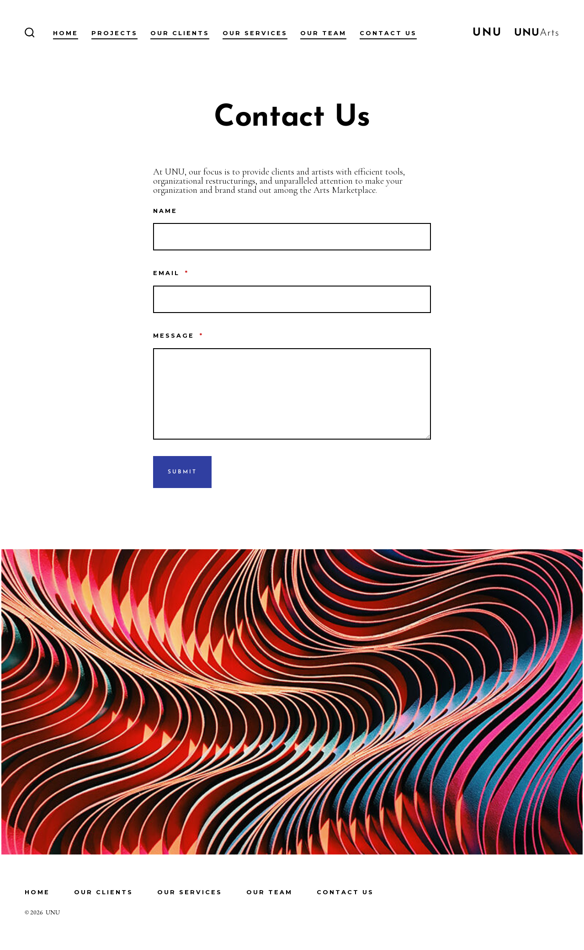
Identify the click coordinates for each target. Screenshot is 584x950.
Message (178, 335)
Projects (114, 33)
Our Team (323, 33)
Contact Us (388, 33)
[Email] (292, 299)
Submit (182, 472)
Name (165, 210)
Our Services (255, 33)
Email (171, 273)
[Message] (292, 394)
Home (65, 33)
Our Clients (179, 33)
